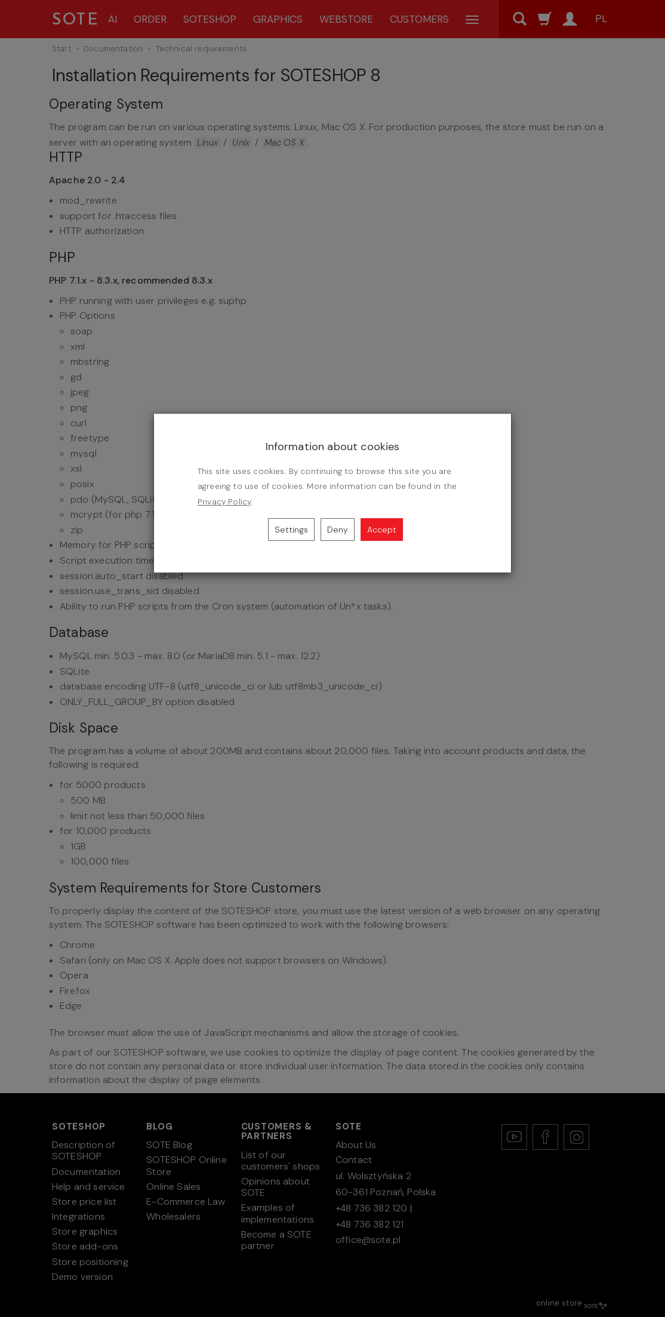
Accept (381, 529)
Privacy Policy (224, 502)
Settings (291, 529)
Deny (337, 529)
